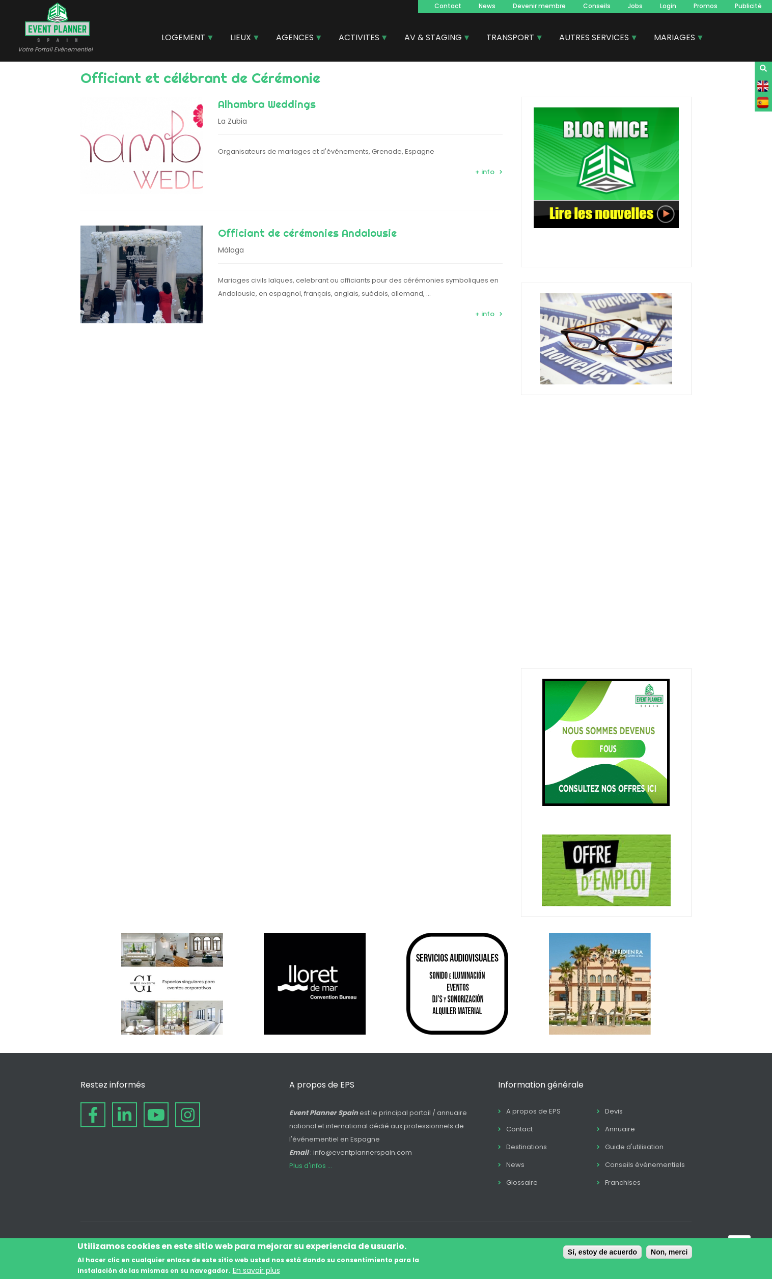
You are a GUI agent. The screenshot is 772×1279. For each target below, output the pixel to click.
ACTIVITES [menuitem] (359, 39)
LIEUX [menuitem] (241, 39)
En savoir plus (256, 1270)
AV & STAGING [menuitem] (434, 39)
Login (668, 6)
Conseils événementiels (645, 1165)
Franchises (623, 1182)
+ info (484, 172)
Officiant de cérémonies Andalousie (307, 233)
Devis (614, 1111)
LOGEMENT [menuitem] (184, 39)
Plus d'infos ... (310, 1166)
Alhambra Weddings (267, 104)
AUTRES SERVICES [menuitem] (595, 39)
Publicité (748, 6)
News (487, 6)
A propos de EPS (533, 1111)
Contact (447, 6)
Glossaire (522, 1182)
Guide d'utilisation (634, 1147)
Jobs (635, 6)
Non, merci (669, 1252)
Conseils (597, 6)
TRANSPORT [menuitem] (511, 39)
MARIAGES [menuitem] (675, 39)
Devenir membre (539, 6)
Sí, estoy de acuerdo (602, 1252)
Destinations (526, 1147)
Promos (706, 6)
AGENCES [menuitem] (295, 39)
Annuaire (620, 1129)
